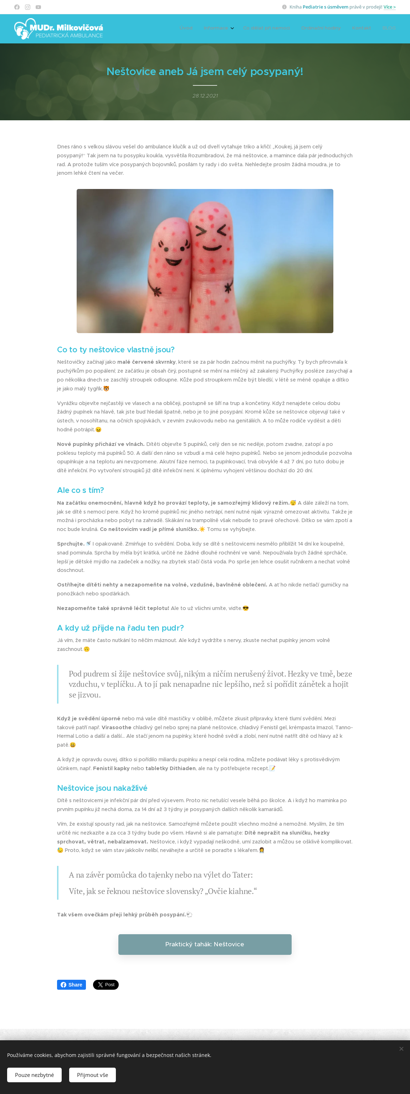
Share (71, 985)
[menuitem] (337, 29)
